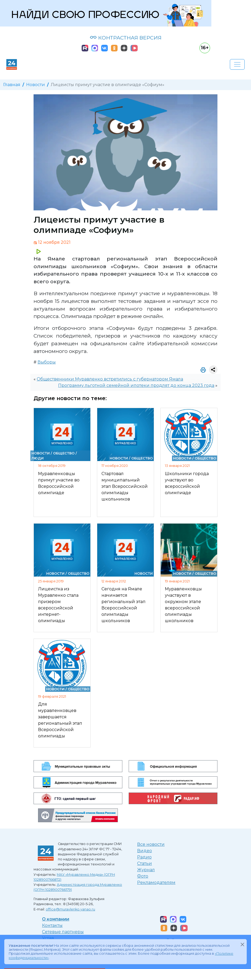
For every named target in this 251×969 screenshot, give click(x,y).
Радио (144, 857)
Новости (35, 84)
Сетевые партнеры (63, 931)
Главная (11, 84)
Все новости (151, 844)
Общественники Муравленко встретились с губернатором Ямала (110, 379)
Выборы (47, 362)
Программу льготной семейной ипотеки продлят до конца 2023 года (136, 385)
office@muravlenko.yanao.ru (70, 909)
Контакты (52, 925)
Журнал (146, 869)
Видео (144, 850)
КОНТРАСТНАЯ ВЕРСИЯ (125, 37)
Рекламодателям (156, 882)
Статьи (144, 863)
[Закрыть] (242, 944)
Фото (142, 876)
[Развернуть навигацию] (237, 64)
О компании (55, 919)
